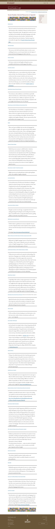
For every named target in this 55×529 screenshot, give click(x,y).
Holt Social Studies (11, 45)
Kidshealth (9, 462)
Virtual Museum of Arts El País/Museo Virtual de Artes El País (17, 105)
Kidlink (9, 122)
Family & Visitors (42, 0)
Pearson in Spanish (11, 57)
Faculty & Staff (37, 0)
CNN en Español (10, 308)
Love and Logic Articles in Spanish (13, 205)
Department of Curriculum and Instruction (13, 6)
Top (28, 515)
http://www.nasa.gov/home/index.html (21, 232)
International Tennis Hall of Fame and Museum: (15, 294)
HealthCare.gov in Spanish (12, 370)
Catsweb (40, 19)
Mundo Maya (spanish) (19, 167)
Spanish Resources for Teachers (34, 12)
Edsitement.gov (10, 24)
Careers (46, 518)
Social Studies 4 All (14, 8)
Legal (46, 520)
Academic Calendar (41, 16)
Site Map (9, 526)
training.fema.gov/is (14, 347)
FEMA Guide (15, 320)
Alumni (47, 0)
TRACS (40, 20)
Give (11, 0)
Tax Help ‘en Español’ (11, 490)
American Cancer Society (12, 450)
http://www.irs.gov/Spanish (23, 504)
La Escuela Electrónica (11, 177)
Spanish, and (25, 335)
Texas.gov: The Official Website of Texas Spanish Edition (16, 476)
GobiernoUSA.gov (10, 350)
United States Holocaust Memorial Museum (14, 89)
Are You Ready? (10, 320)
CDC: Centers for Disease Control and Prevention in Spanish (17, 429)
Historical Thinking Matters (12, 144)
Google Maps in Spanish (11, 275)
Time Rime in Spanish (11, 67)
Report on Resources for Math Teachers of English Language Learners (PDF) (19, 235)
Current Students (31, 0)
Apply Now (43, 523)
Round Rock (17, 0)
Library (14, 0)
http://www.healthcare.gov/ (25, 384)
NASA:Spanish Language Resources (13, 219)
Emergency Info (45, 519)
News (21, 0)
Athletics (8, 0)
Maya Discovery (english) (12, 167)
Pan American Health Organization (13, 403)
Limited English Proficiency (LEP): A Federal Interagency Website (18, 249)
